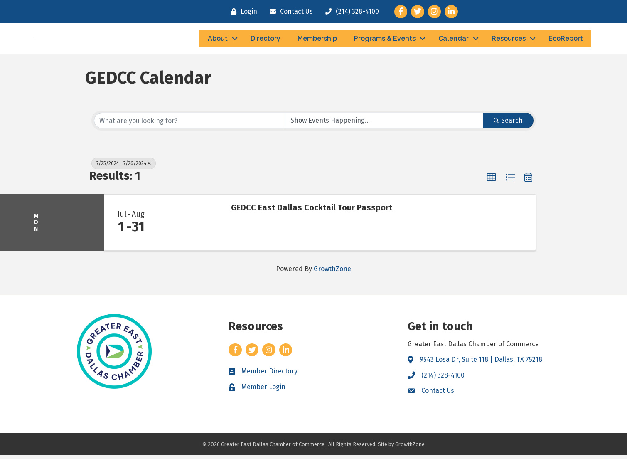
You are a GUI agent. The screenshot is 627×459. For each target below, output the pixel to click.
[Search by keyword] (189, 125)
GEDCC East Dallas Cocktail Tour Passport (311, 212)
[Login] (242, 11)
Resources (509, 40)
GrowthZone (332, 273)
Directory (265, 40)
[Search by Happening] (384, 125)
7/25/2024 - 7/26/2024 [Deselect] (123, 168)
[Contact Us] (289, 11)
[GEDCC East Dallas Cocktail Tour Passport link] (190, 227)
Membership (317, 40)
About (218, 40)
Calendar (453, 40)
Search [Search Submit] (508, 125)
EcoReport (565, 40)
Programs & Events (385, 40)
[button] (491, 182)
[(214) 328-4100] (350, 11)
